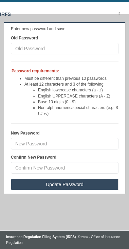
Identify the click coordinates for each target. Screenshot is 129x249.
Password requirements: (35, 71)
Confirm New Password (33, 157)
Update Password (65, 184)
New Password (25, 133)
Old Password (24, 38)
